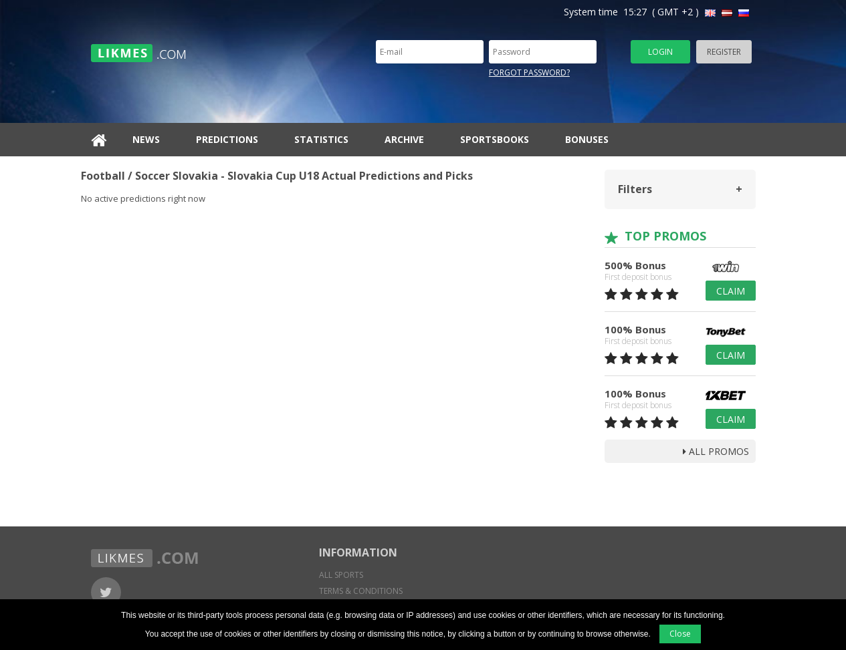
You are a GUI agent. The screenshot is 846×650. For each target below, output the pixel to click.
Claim (730, 291)
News (146, 139)
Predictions (227, 139)
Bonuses (587, 139)
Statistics (321, 139)
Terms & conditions (361, 591)
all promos (716, 451)
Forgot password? (529, 72)
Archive (404, 139)
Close (680, 633)
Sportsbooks (494, 139)
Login (660, 51)
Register (724, 51)
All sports (341, 575)
